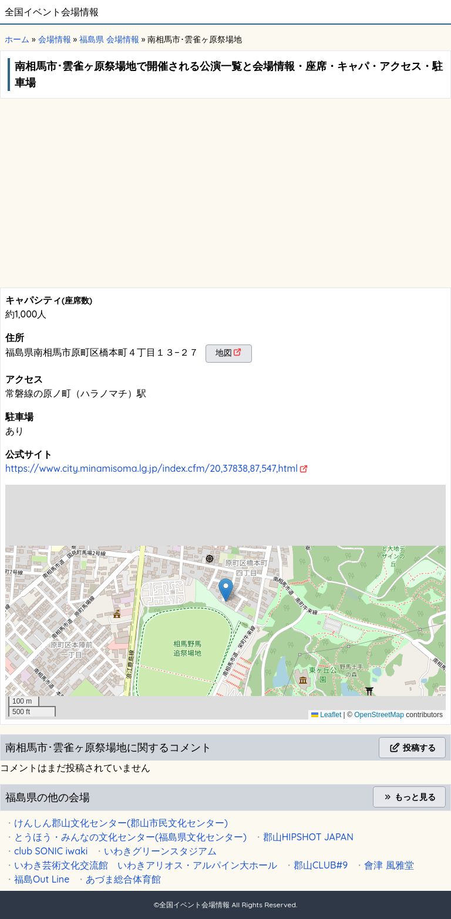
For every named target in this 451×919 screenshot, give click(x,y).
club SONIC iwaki (50, 851)
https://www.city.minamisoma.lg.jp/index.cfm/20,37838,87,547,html (151, 468)
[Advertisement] (225, 199)
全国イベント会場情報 (52, 12)
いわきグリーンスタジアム (160, 851)
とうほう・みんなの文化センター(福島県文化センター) (130, 837)
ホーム (17, 39)
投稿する (412, 747)
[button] (225, 590)
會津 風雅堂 (388, 865)
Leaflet (326, 715)
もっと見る (409, 797)
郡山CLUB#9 (321, 865)
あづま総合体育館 (123, 879)
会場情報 (54, 39)
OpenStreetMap (379, 715)
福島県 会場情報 (109, 39)
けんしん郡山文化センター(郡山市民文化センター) (121, 823)
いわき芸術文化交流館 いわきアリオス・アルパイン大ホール (145, 865)
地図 (224, 352)
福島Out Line (41, 879)
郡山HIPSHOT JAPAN (308, 837)
